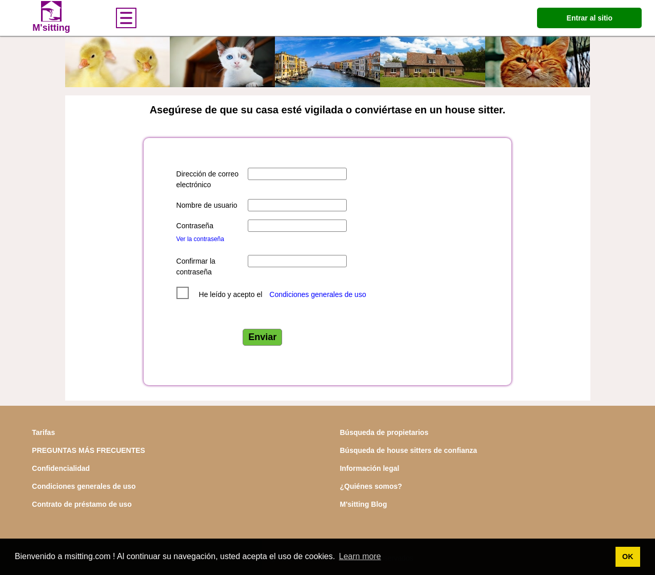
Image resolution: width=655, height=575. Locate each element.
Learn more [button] (360, 556)
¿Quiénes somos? (371, 486)
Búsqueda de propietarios (384, 432)
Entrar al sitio (589, 18)
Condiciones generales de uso (317, 294)
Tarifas (43, 432)
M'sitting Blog (363, 504)
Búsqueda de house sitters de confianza (408, 450)
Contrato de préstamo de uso (81, 504)
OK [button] (627, 556)
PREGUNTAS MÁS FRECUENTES (88, 450)
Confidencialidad (61, 468)
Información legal (369, 468)
